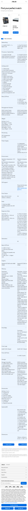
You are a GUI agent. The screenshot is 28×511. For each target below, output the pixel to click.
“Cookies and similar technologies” (10, 502)
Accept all (20, 508)
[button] (2, 1)
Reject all (7, 508)
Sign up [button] (24, 483)
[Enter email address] (10, 483)
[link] (14, 1)
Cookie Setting (14, 505)
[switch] (2, 38)
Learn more (6, 32)
